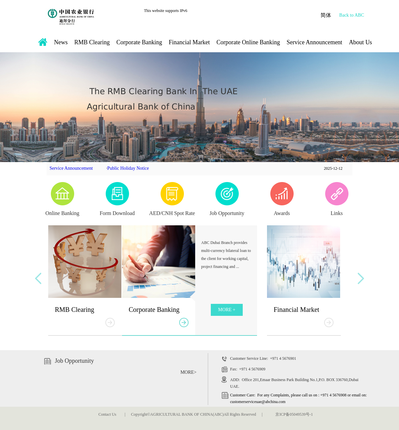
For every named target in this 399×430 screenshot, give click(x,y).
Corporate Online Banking (248, 42)
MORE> (189, 372)
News (61, 42)
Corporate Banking (139, 42)
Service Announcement (314, 42)
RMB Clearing (92, 42)
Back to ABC (351, 15)
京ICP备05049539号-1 (294, 414)
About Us (360, 42)
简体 (326, 15)
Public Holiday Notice (128, 168)
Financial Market (189, 42)
